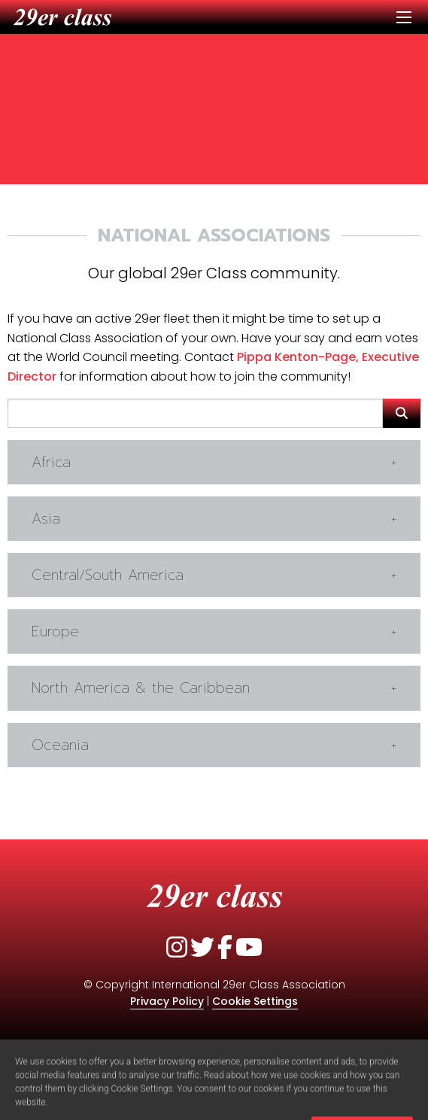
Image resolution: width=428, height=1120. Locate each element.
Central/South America (108, 575)
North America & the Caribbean (141, 688)
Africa (51, 462)
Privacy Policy (167, 1001)
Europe (55, 631)
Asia (46, 519)
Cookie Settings (255, 1001)
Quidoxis (245, 1045)
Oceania (60, 745)
